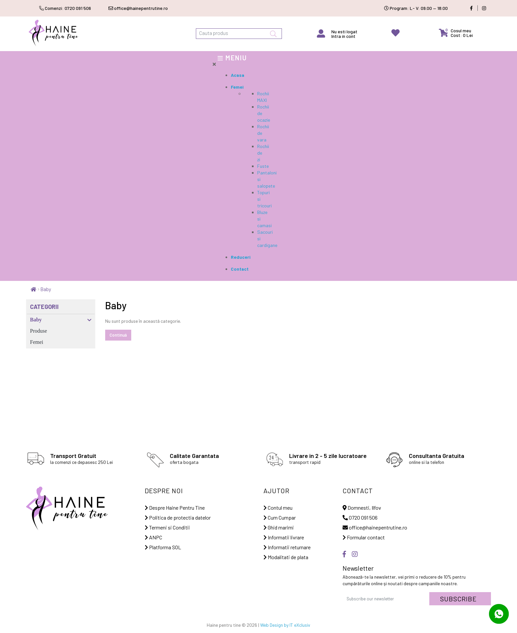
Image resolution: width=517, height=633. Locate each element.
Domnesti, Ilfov (362, 507)
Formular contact (364, 537)
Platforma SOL (163, 547)
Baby (45, 289)
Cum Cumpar (279, 517)
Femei (36, 342)
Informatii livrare (283, 537)
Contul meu (277, 507)
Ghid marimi (278, 527)
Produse (38, 331)
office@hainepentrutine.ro (375, 527)
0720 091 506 (360, 517)
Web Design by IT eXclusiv (285, 625)
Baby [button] (60, 319)
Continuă (118, 335)
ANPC (153, 537)
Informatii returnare (287, 547)
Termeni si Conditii (167, 527)
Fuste (263, 166)
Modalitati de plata (285, 557)
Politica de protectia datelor (178, 517)
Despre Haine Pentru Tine (175, 507)
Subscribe (458, 599)
